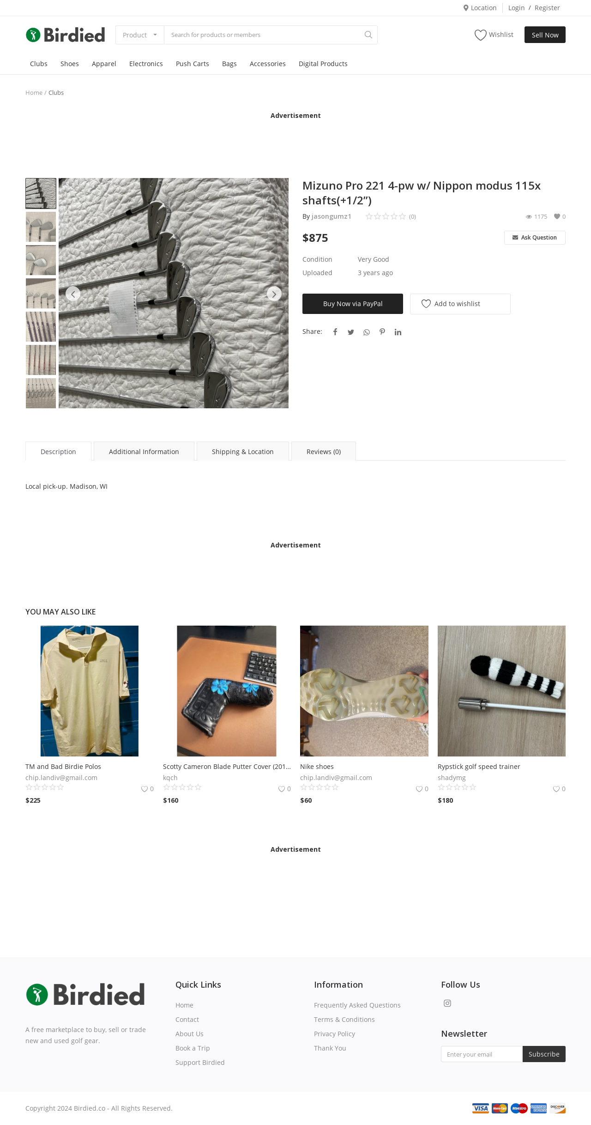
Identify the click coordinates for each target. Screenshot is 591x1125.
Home (33, 92)
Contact (187, 1019)
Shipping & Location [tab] (243, 451)
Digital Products (323, 63)
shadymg (452, 777)
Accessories (268, 63)
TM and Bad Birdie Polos (63, 766)
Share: (312, 331)
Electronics (146, 63)
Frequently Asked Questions (357, 1005)
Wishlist (494, 35)
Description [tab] (58, 451)
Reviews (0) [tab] (324, 451)
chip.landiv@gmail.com (61, 777)
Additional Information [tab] (144, 451)
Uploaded (317, 272)
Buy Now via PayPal (353, 303)
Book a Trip (192, 1048)
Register (547, 7)
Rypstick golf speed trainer (479, 766)
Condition (317, 259)
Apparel (104, 63)
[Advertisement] (295, 141)
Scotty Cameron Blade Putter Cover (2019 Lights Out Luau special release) (227, 766)
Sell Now (545, 35)
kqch (170, 777)
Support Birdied (200, 1062)
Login (516, 7)
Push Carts (192, 63)
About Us (189, 1033)
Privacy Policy (334, 1033)
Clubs (39, 63)
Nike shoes (317, 766)
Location (480, 7)
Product (135, 35)
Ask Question (535, 237)
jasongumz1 (331, 216)
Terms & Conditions (344, 1019)
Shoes (69, 63)
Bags (229, 63)
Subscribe (544, 1054)
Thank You (330, 1048)
